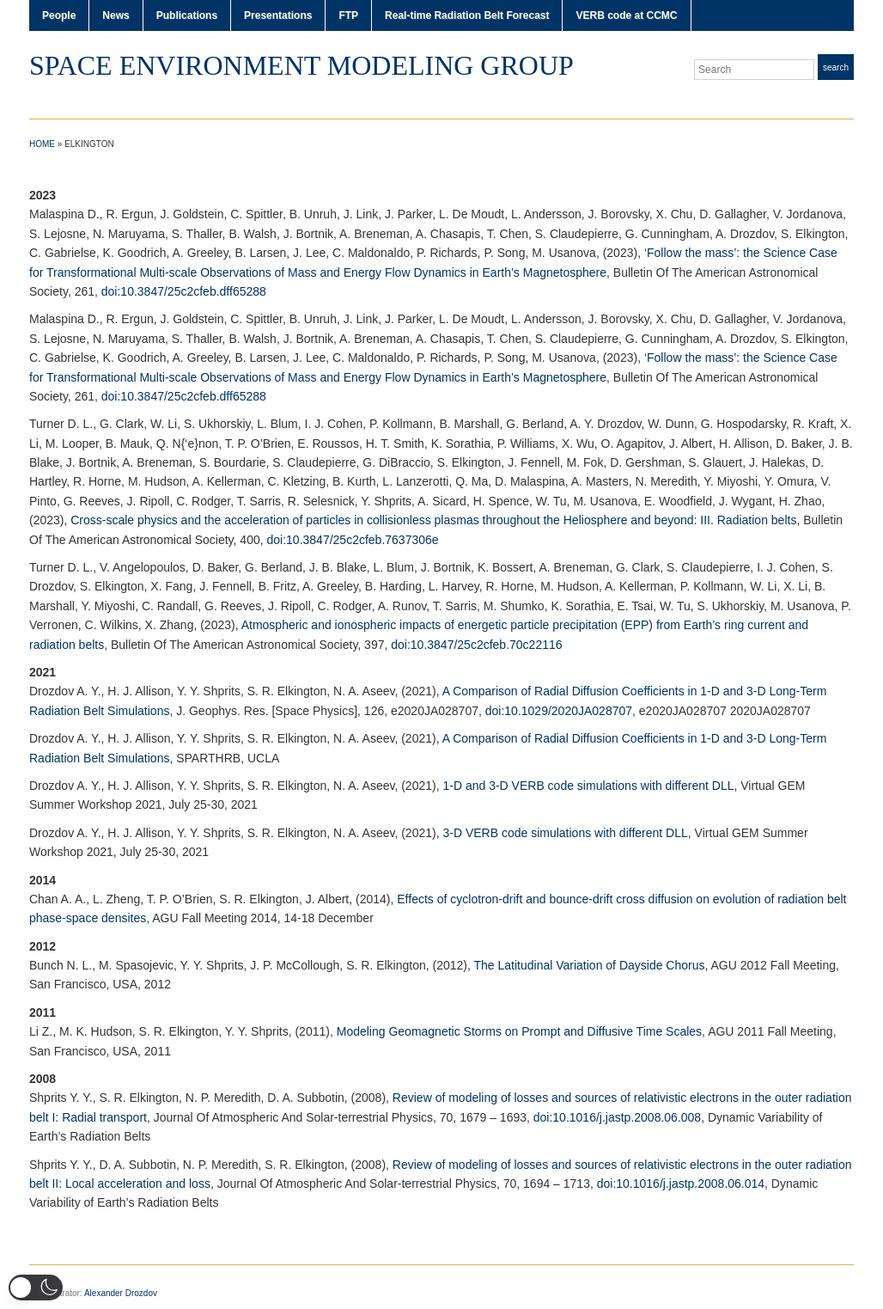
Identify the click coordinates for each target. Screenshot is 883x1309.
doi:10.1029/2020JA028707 (558, 711)
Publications (186, 15)
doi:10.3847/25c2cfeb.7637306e (353, 540)
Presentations (278, 15)
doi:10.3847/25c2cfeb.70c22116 (476, 644)
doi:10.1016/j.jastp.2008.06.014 (680, 1183)
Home (42, 144)
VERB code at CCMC (626, 15)
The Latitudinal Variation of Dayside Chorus (589, 965)
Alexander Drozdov (120, 1293)
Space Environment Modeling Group (301, 65)
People (59, 15)
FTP (348, 15)
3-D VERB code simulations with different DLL (564, 833)
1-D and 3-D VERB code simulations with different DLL (588, 785)
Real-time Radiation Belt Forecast (467, 15)
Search (836, 67)
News (115, 15)
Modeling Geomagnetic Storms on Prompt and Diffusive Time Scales (519, 1031)
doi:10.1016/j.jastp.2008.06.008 (617, 1117)
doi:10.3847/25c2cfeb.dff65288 (183, 291)
